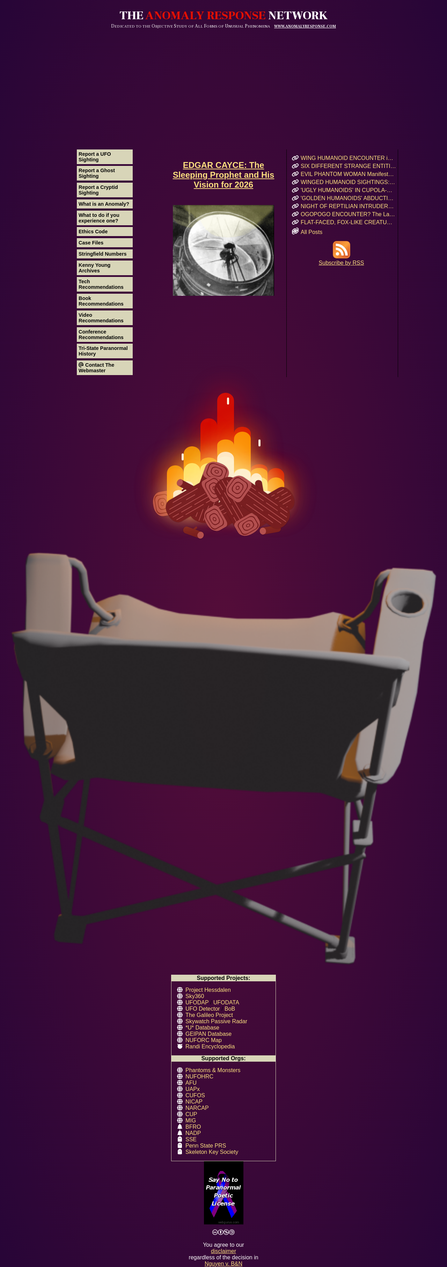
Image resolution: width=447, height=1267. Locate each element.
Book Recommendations (101, 301)
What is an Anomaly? (104, 204)
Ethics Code (93, 231)
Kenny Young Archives (94, 267)
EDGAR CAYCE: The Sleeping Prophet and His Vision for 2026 (223, 174)
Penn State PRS (205, 1146)
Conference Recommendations (101, 334)
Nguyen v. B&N (223, 1264)
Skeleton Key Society (211, 1152)
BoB (230, 1009)
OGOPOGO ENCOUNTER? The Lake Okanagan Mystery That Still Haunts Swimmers (348, 214)
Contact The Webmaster (96, 367)
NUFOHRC (199, 1076)
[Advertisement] (223, 81)
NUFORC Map (203, 1040)
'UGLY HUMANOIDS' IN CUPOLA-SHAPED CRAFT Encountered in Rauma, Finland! (348, 190)
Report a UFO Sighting (95, 156)
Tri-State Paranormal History (103, 351)
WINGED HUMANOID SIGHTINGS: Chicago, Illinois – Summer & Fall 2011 (348, 182)
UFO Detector (202, 1009)
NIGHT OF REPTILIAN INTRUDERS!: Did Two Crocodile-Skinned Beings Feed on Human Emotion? (348, 206)
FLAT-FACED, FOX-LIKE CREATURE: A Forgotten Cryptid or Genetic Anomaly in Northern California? (348, 222)
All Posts (311, 232)
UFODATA (226, 1002)
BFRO (193, 1127)
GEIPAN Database (208, 1034)
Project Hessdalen (208, 990)
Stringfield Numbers (103, 254)
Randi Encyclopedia (210, 1046)
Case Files (91, 243)
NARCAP (197, 1108)
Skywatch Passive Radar (216, 1021)
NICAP (194, 1102)
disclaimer (223, 1251)
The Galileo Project (209, 1015)
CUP (191, 1114)
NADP (193, 1133)
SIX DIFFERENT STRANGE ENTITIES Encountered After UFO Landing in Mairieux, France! (348, 166)
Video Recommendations (101, 317)
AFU (191, 1083)
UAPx (192, 1089)
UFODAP (196, 1002)
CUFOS (195, 1095)
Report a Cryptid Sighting (98, 190)
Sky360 (194, 996)
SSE (191, 1139)
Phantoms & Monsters (212, 1070)
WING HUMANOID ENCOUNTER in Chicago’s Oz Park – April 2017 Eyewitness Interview (348, 158)
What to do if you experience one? (99, 218)
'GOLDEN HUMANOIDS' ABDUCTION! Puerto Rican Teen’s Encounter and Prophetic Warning (348, 198)
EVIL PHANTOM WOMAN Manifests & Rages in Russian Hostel (348, 174)
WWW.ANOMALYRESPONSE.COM (305, 26)
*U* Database (202, 1028)
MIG (190, 1120)
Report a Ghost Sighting (97, 173)
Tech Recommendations (101, 284)
